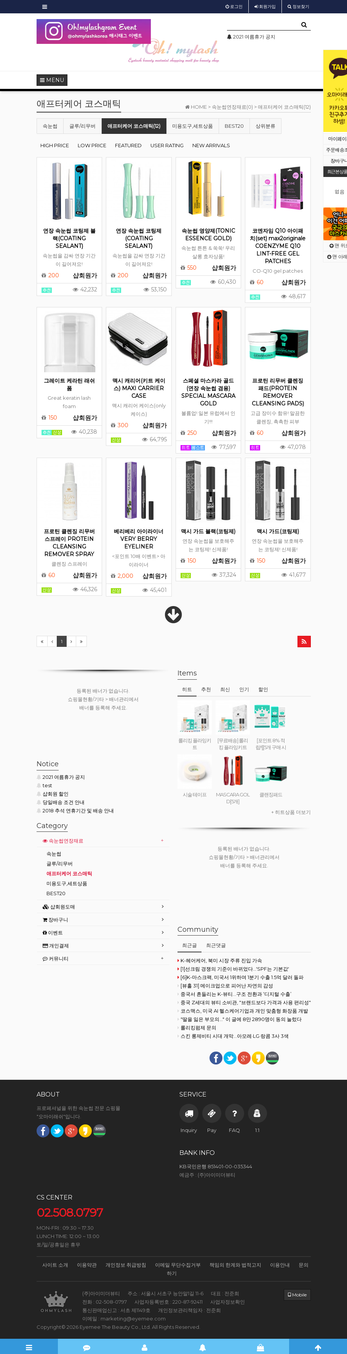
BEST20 (234, 126)
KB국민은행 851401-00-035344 (215, 1166)
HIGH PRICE (54, 145)
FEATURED (128, 145)
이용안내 (280, 1265)
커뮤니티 (56, 958)
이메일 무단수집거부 (178, 1265)
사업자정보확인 (227, 1302)
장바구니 (55, 920)
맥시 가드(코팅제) (278, 531)
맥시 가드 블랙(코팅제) (208, 531)
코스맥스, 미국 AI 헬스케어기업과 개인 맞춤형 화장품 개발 (242, 1011)
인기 (244, 689)
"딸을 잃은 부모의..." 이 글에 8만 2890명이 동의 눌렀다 (239, 1019)
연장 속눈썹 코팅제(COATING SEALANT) (139, 238)
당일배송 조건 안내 (61, 802)
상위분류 (265, 126)
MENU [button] (52, 80)
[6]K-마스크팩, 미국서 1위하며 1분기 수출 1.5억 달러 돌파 (240, 977)
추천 (206, 689)
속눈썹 (50, 126)
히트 (187, 689)
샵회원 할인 (53, 794)
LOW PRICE (92, 145)
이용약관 (87, 1265)
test (44, 785)
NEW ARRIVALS (211, 145)
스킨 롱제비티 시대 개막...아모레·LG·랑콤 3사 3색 (233, 1036)
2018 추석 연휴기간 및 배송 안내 (75, 810)
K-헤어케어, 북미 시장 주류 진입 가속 (219, 960)
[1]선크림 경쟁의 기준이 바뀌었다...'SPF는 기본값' (233, 969)
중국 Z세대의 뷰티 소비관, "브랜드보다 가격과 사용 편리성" (244, 1002)
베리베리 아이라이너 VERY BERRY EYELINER (138, 539)
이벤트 (53, 932)
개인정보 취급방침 (126, 1265)
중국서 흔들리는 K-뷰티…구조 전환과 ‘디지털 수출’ (234, 994)
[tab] (103, 841)
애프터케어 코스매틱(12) (133, 126)
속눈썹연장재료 (63, 841)
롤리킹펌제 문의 (196, 1027)
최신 (225, 689)
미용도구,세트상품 (192, 126)
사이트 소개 (55, 1265)
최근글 (189, 945)
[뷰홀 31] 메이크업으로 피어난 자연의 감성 (225, 986)
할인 (263, 689)
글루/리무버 (82, 126)
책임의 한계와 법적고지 (235, 1265)
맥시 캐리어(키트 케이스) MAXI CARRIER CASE (138, 388)
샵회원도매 (59, 907)
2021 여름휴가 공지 (61, 777)
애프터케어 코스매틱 (69, 873)
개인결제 (56, 945)
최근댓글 (216, 945)
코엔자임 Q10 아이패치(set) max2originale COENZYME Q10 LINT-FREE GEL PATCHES (277, 246)
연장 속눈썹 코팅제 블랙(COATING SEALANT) (69, 238)
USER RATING (167, 145)
